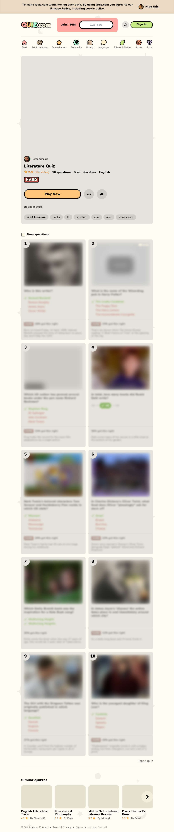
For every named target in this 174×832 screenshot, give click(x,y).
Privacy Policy (60, 8)
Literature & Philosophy (63, 813)
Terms (56, 827)
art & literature (36, 217)
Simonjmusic (40, 159)
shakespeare (126, 217)
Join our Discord (97, 827)
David (136, 818)
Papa (68, 818)
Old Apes (29, 827)
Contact (43, 827)
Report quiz (145, 761)
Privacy (67, 827)
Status (80, 827)
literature (81, 217)
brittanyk (104, 818)
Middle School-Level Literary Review (103, 813)
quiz (96, 217)
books (56, 217)
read (109, 217)
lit (68, 217)
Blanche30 (37, 818)
